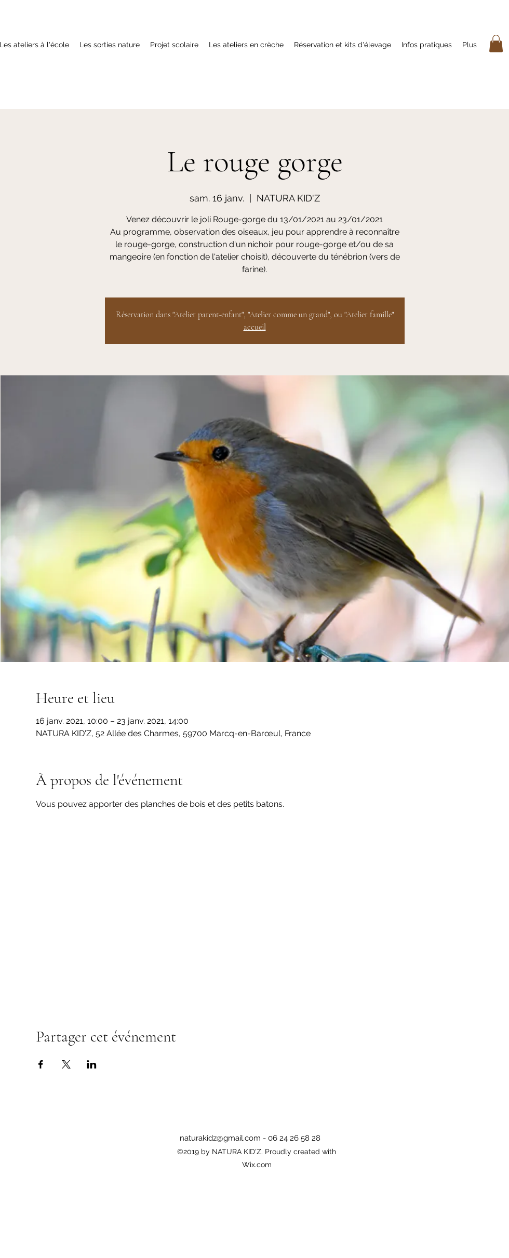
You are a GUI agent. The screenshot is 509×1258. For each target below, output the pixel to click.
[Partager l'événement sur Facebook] (41, 1064)
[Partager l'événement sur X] (66, 1064)
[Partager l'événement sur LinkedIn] (92, 1064)
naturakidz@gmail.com (220, 1138)
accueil (255, 327)
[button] (496, 43)
